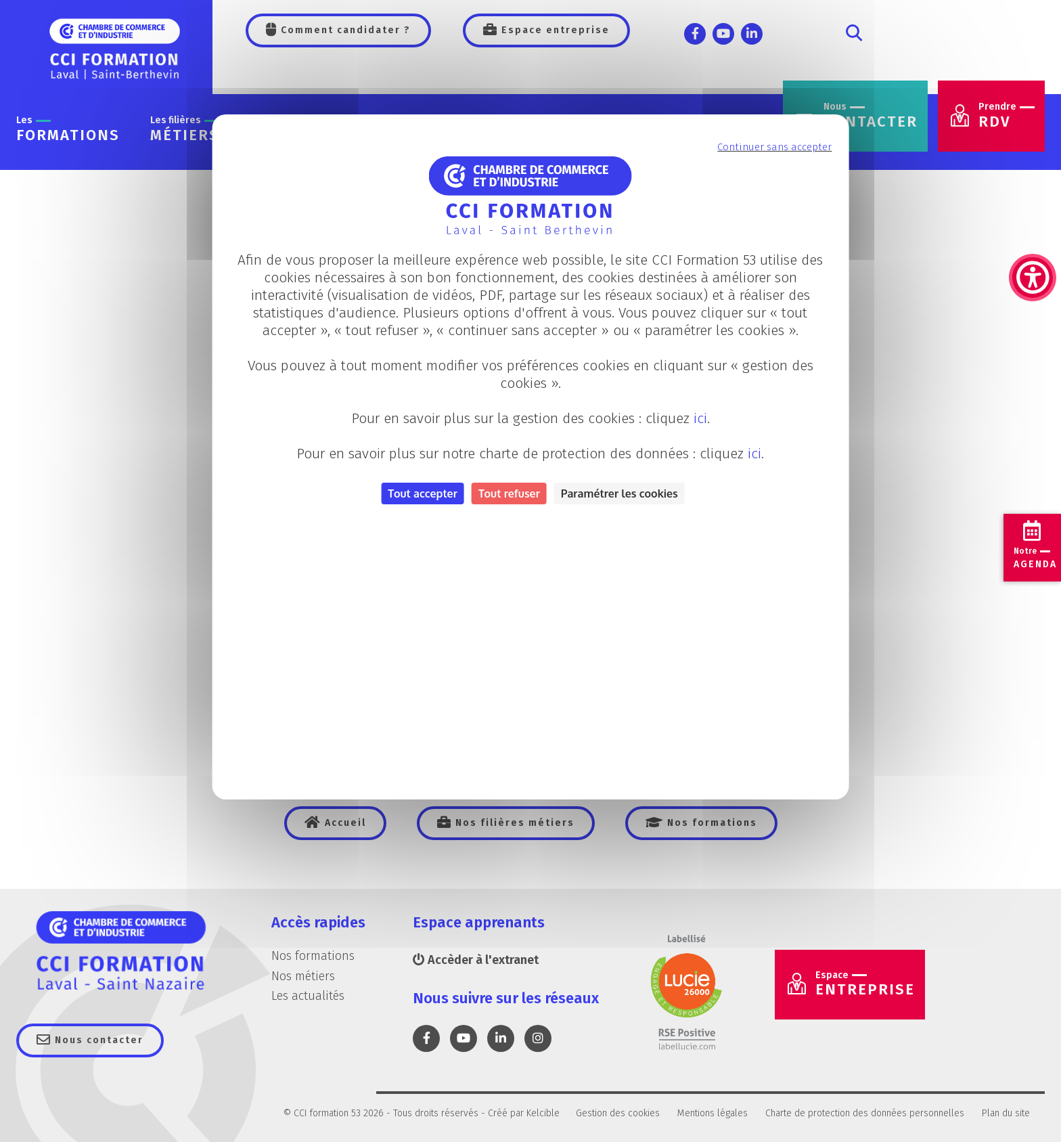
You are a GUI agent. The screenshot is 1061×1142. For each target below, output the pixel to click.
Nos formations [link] (710, 823)
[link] (1032, 210)
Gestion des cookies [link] (618, 1113)
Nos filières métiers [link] (513, 823)
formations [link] (68, 129)
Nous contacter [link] (97, 1040)
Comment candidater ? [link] (344, 30)
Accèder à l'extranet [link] (476, 959)
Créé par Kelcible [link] (524, 1113)
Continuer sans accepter (774, 147)
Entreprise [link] (865, 984)
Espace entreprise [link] (554, 30)
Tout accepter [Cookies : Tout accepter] (422, 493)
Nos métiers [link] (303, 976)
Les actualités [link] (307, 995)
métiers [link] (184, 129)
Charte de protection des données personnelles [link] (864, 1113)
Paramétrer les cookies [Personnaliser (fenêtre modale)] (619, 493)
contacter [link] (870, 116)
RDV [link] (1006, 116)
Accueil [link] (343, 823)
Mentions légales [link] (712, 1113)
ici (700, 418)
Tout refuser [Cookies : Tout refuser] (509, 493)
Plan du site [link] (1006, 1113)
